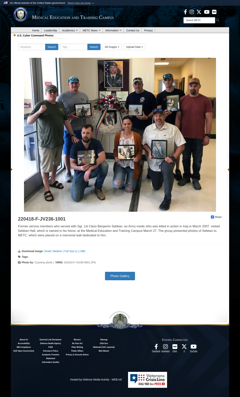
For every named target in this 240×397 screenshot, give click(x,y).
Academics (70, 30)
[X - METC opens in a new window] (198, 11)
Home (35, 30)
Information (113, 30)
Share (216, 216)
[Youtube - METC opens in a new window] (206, 11)
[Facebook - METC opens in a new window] (185, 11)
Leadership (50, 30)
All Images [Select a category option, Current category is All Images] (112, 46)
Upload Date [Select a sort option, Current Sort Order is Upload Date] (134, 46)
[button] (81, 3)
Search (52, 46)
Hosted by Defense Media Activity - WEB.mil (96, 379)
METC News (91, 30)
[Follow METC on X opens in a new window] (184, 347)
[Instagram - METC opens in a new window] (192, 11)
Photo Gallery (120, 276)
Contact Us (132, 30)
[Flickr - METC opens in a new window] (214, 11)
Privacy (148, 30)
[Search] (199, 20)
